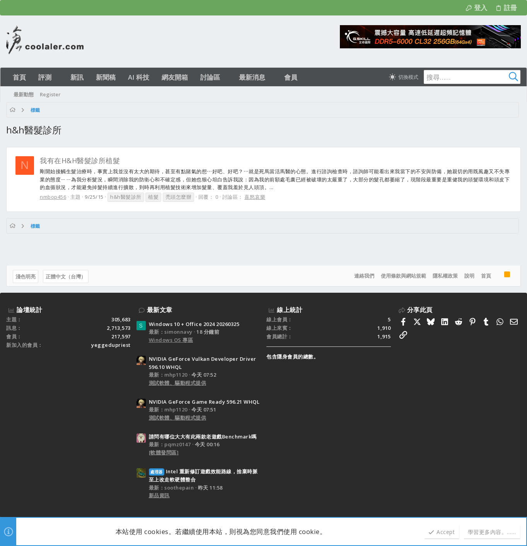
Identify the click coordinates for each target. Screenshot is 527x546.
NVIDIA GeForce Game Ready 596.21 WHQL (204, 401)
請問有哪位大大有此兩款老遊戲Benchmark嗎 (203, 436)
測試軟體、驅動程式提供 (177, 382)
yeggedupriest (111, 344)
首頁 (486, 275)
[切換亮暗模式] (403, 77)
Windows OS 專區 (171, 339)
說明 (469, 275)
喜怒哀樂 (254, 196)
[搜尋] (472, 77)
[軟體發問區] (164, 452)
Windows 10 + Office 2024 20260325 (194, 324)
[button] (58, 77)
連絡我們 (364, 275)
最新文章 (159, 309)
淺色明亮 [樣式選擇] (25, 276)
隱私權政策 (445, 275)
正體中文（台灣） (66, 276)
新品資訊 (159, 495)
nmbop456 (53, 196)
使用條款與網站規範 (403, 275)
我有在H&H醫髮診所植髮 (80, 160)
